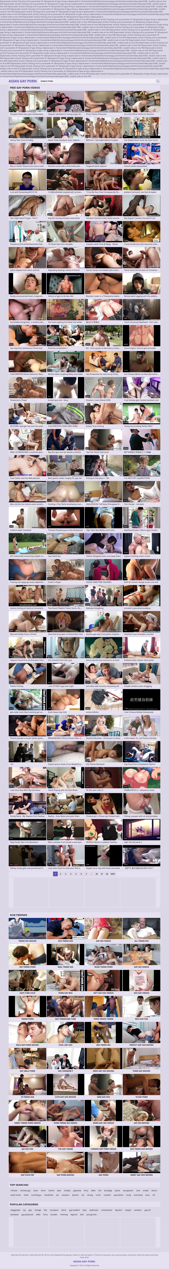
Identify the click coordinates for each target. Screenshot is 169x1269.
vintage (38, 1210)
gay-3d (147, 1210)
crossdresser (106, 1210)
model (145, 1190)
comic (98, 1195)
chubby (67, 1190)
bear (59, 1190)
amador (53, 1214)
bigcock (74, 1214)
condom (107, 1195)
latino (63, 1210)
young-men (91, 1214)
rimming (64, 1214)
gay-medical (74, 1210)
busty (128, 1195)
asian (35, 1190)
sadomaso (93, 1210)
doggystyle (15, 1210)
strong (90, 1195)
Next (113, 874)
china (43, 1190)
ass (82, 1195)
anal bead (138, 1195)
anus (147, 1195)
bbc (45, 1210)
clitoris (154, 1190)
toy (24, 1210)
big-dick (118, 1210)
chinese (14, 1190)
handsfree (48, 1195)
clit (153, 1195)
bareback (15, 1214)
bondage (108, 1190)
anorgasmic (128, 1190)
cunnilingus (36, 1195)
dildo (93, 1190)
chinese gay (25, 1190)
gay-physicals (27, 1214)
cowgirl (128, 1210)
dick (82, 1214)
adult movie (16, 1195)
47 (102, 874)
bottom (75, 1195)
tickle (26, 1195)
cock (138, 1190)
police (117, 1190)
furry (86, 1190)
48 (107, 874)
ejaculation (118, 1195)
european (54, 1210)
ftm (99, 1190)
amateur (65, 1195)
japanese (77, 1190)
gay (30, 1210)
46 (97, 874)
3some (51, 1190)
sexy (84, 1210)
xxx (57, 1195)
